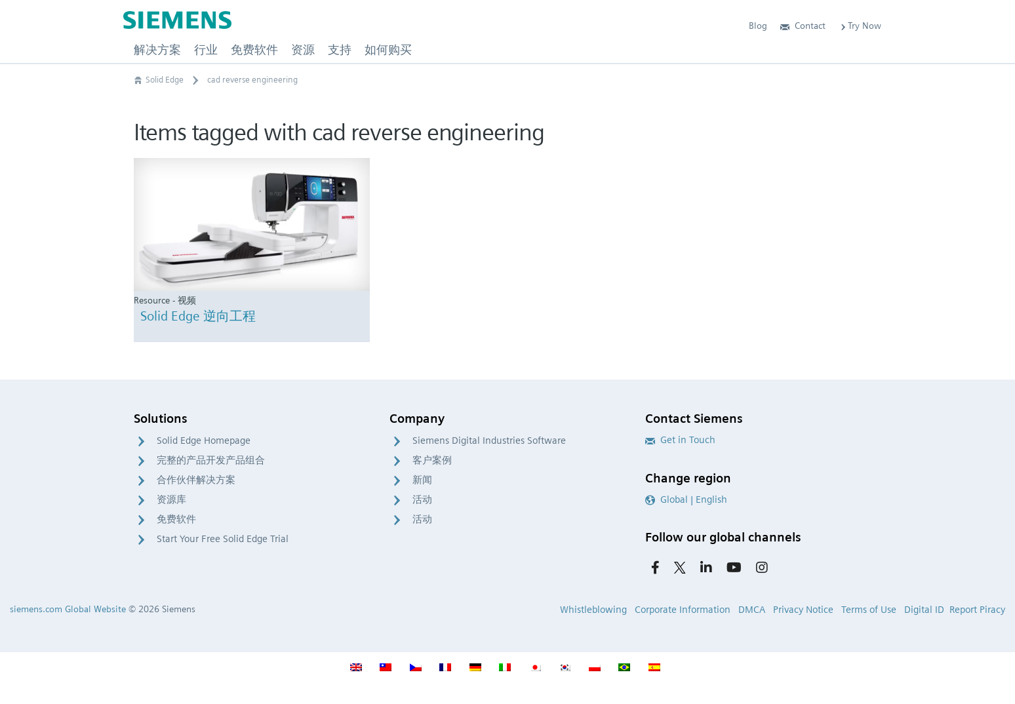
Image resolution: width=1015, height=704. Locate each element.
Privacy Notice (803, 610)
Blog (758, 25)
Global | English (686, 499)
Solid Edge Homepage (203, 440)
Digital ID (924, 610)
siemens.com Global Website (68, 609)
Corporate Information (682, 610)
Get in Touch (680, 440)
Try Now (860, 25)
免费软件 (176, 519)
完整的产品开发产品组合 (211, 460)
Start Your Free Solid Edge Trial (223, 539)
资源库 (171, 499)
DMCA (751, 610)
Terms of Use (868, 610)
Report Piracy (977, 610)
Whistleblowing (593, 610)
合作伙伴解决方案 (196, 480)
